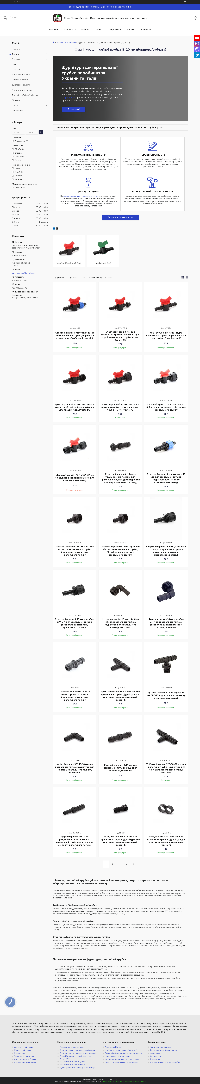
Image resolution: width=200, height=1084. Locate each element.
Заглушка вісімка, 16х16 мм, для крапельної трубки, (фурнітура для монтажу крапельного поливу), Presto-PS (166, 840)
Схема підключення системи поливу (121, 1062)
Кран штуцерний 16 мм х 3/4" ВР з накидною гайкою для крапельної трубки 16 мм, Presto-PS (120, 407)
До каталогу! (73, 109)
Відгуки (131, 29)
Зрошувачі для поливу (24, 1056)
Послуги (68, 29)
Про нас (16, 69)
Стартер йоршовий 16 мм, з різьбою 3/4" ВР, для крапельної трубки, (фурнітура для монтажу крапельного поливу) (74, 623)
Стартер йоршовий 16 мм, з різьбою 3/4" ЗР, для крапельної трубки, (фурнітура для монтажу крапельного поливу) (120, 550)
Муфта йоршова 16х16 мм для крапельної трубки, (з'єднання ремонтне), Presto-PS (120, 768)
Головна (53, 29)
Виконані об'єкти (20, 80)
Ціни (98, 29)
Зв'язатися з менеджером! (120, 217)
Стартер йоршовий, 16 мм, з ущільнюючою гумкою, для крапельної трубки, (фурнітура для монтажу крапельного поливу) (120, 478)
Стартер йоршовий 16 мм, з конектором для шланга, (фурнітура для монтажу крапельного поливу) (75, 695)
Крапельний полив (22, 1050)
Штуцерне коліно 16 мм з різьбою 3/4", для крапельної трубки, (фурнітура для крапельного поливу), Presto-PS (166, 623)
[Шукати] (5, 18)
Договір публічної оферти (25, 95)
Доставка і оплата (21, 85)
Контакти (146, 29)
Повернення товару (22, 90)
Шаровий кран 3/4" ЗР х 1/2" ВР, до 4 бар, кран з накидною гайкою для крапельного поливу (74, 478)
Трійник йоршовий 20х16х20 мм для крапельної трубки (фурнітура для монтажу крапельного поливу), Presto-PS (166, 768)
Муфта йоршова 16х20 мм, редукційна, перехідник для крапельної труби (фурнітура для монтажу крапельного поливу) (74, 840)
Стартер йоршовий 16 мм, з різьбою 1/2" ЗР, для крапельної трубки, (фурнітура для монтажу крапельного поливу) (74, 550)
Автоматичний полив (23, 1047)
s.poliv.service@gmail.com (23, 273)
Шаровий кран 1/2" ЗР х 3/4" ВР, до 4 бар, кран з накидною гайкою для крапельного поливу (166, 407)
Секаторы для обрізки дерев (163, 1050)
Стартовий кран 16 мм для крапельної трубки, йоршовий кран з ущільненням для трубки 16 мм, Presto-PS (120, 336)
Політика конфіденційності (135, 1081)
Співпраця (17, 110)
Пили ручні (155, 1059)
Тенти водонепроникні (160, 1047)
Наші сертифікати (21, 74)
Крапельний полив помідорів (73, 1064)
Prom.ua (113, 1079)
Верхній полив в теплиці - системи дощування (75, 1057)
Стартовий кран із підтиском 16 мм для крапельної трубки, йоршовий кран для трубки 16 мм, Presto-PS (74, 335)
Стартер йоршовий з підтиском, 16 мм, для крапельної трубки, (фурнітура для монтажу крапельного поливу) (166, 478)
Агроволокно (156, 1053)
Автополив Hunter (113, 1047)
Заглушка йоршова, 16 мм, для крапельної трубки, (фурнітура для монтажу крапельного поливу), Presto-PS (120, 840)
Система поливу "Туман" (25, 1059)
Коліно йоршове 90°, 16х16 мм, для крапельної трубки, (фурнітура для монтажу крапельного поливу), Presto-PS (74, 768)
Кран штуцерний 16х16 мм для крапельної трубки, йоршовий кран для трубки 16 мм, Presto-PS (166, 335)
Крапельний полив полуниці (72, 1061)
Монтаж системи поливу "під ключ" (121, 1050)
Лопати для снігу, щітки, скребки (165, 1062)
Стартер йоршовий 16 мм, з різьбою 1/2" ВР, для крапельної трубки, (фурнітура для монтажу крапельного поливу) (166, 550)
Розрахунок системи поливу (73, 1047)
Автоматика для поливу (25, 1062)
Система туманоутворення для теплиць (78, 1053)
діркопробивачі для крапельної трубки (81, 196)
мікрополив (68, 97)
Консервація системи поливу (118, 1056)
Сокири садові (156, 1056)
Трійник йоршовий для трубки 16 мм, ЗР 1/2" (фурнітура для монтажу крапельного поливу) (166, 695)
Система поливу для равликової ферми (77, 1050)
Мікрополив (70, 42)
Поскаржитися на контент (113, 1081)
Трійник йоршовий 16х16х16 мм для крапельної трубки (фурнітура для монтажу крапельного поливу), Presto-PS (120, 695)
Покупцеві (113, 29)
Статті (15, 105)
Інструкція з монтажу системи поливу (122, 1059)
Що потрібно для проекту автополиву (77, 1068)
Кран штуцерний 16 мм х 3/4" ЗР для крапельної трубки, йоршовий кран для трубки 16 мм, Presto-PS (74, 407)
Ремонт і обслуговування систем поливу (123, 1053)
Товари (85, 29)
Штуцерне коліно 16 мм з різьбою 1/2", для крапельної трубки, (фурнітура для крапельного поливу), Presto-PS (120, 623)
